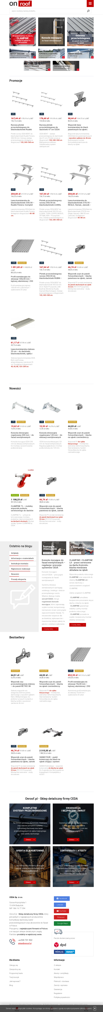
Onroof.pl (20, 4)
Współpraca (59, 977)
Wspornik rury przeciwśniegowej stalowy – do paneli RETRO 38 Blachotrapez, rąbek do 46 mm (23, 686)
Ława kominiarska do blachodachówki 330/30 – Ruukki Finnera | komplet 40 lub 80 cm (22, 203)
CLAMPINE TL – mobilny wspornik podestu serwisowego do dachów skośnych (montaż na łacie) (22, 510)
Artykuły (14, 553)
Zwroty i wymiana (60, 985)
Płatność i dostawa (61, 981)
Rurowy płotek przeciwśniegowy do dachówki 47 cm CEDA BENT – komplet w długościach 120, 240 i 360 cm (49, 130)
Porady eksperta (18, 579)
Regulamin (58, 993)
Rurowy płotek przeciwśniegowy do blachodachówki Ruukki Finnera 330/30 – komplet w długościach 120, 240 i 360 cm (22, 130)
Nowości (15, 574)
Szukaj (88, 11)
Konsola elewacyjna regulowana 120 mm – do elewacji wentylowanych (50, 435)
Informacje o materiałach (22, 558)
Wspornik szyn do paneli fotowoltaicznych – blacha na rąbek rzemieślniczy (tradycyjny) (79, 436)
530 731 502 (25, 940)
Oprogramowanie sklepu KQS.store (74, 1004)
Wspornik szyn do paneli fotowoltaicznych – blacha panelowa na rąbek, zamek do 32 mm (80, 277)
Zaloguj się (13, 965)
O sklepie (57, 965)
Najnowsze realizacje (20, 569)
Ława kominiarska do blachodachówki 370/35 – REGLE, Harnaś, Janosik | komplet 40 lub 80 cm (79, 203)
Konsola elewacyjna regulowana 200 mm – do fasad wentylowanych (22, 435)
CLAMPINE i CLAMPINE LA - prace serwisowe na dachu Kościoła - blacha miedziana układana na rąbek (81, 565)
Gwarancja (58, 989)
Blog (11, 985)
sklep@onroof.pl (25, 943)
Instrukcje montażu (19, 563)
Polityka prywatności (62, 997)
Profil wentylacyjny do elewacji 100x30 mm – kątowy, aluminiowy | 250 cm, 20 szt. (22, 279)
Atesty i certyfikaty (61, 973)
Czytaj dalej (48, 629)
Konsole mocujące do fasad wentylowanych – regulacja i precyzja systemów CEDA (53, 564)
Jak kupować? (15, 981)
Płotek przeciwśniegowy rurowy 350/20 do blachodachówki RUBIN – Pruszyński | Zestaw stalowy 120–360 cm (50, 278)
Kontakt (57, 969)
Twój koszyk (14, 977)
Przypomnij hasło (16, 973)
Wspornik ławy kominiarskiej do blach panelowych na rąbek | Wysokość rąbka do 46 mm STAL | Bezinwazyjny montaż (79, 130)
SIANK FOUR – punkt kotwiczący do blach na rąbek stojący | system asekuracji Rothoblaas (49, 760)
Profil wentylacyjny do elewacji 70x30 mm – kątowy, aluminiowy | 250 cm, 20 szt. (79, 685)
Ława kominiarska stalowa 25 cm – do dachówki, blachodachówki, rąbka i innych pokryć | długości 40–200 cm (22, 353)
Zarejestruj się (15, 969)
